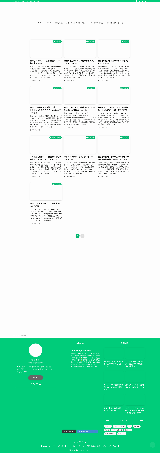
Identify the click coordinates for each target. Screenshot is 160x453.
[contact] (142, 1)
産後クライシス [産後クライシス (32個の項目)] (110, 433)
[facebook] (130, 1)
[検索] (145, 1)
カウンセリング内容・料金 (76, 446)
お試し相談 (60, 446)
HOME (45, 446)
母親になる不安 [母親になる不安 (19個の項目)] (117, 430)
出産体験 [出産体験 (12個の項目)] (137, 426)
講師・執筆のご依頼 (93, 446)
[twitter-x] (133, 1)
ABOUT (35, 378)
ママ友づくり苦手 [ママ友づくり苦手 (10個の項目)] (119, 426)
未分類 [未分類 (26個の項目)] (107, 430)
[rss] (139, 1)
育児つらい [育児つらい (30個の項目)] (121, 433)
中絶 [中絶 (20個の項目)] (129, 426)
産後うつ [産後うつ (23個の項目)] (128, 430)
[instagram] (136, 1)
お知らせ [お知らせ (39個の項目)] (108, 426)
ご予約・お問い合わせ (109, 446)
